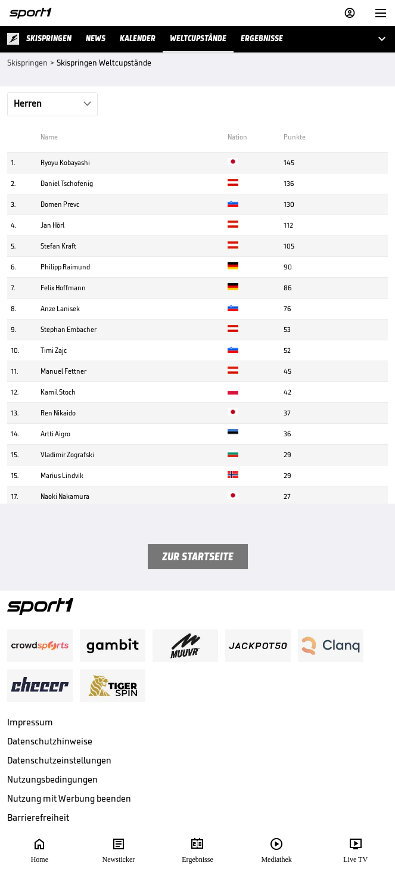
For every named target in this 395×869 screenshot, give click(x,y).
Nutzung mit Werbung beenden (69, 798)
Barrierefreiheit (38, 817)
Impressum (30, 722)
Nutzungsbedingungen (52, 779)
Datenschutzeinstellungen (59, 760)
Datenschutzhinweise (49, 741)
